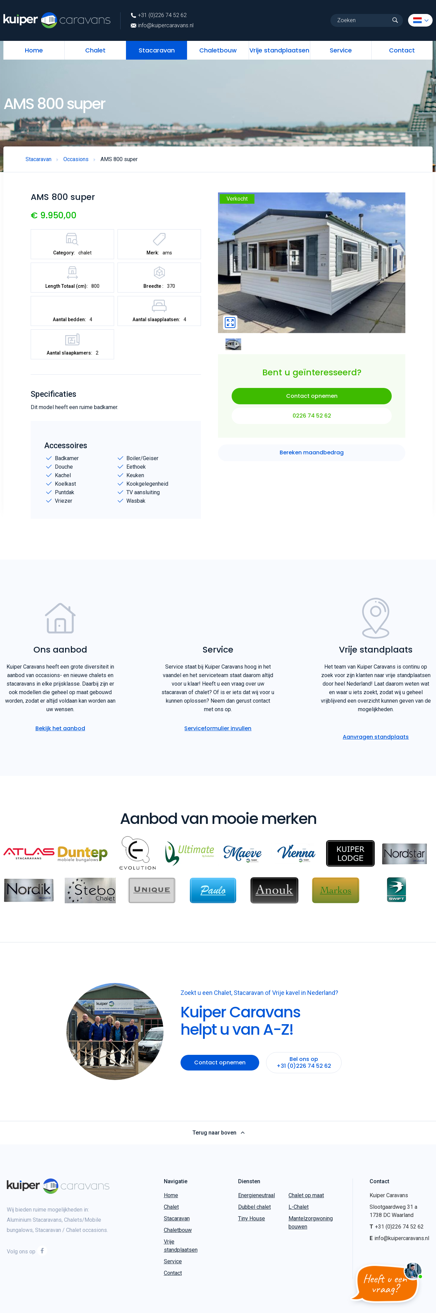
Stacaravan (157, 50)
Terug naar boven (218, 1133)
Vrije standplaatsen (279, 50)
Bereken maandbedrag (312, 452)
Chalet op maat (306, 1195)
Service (341, 50)
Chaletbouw (218, 50)
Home (34, 50)
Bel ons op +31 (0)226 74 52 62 (304, 1062)
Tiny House (251, 1218)
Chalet (95, 50)
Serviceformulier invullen (217, 728)
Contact (402, 50)
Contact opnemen (312, 396)
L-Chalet (299, 1207)
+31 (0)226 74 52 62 (159, 15)
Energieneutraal (256, 1195)
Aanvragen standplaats (376, 737)
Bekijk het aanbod (60, 728)
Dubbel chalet (254, 1207)
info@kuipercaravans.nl (162, 25)
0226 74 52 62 (312, 416)
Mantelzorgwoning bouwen (311, 1222)
